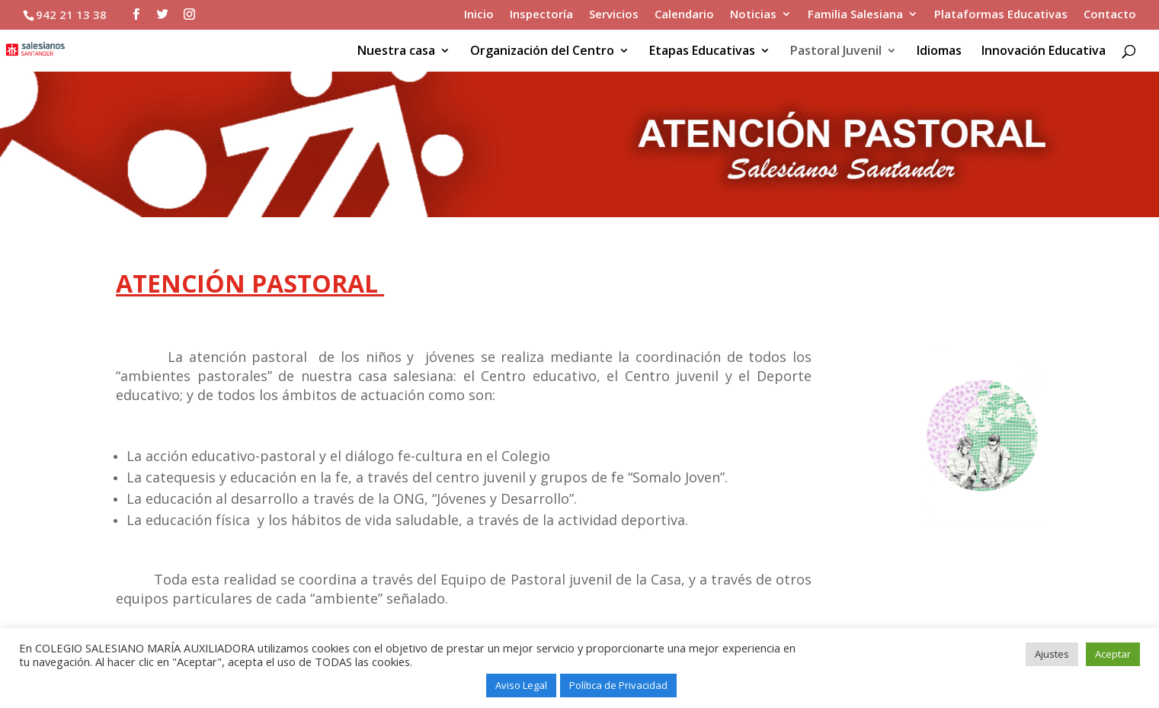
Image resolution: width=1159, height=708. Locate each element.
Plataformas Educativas (1001, 14)
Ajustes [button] (1052, 654)
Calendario (684, 14)
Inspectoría (541, 14)
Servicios (614, 14)
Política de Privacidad (618, 685)
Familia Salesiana (855, 14)
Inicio (479, 14)
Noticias (753, 14)
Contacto (1110, 14)
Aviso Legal (521, 685)
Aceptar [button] (1113, 654)
